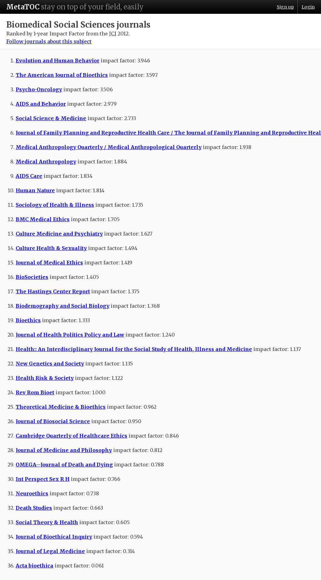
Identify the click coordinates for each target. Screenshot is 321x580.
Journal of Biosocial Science (53, 421)
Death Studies (34, 508)
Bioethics (28, 320)
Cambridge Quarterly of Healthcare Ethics (71, 436)
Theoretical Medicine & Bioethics (61, 407)
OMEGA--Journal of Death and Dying (64, 464)
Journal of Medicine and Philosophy (64, 450)
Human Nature (35, 190)
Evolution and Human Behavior (57, 60)
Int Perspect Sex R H (43, 479)
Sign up (285, 7)
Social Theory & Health (47, 522)
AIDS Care (29, 176)
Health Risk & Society (45, 378)
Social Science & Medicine (51, 118)
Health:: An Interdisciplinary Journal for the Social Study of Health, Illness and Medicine (134, 349)
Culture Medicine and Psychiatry (59, 234)
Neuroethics (32, 493)
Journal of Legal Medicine (50, 551)
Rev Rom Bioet (35, 392)
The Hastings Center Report (53, 291)
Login (308, 7)
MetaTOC (22, 7)
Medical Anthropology (46, 161)
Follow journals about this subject (49, 41)
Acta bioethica (34, 565)
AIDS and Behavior (41, 104)
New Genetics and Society (50, 363)
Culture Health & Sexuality (51, 248)
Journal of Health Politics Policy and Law (70, 335)
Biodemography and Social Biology (62, 306)
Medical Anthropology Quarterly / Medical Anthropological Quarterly (109, 147)
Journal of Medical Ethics (49, 262)
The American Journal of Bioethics (62, 75)
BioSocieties (32, 277)
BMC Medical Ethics (43, 219)
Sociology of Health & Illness (55, 205)
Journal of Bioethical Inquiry (54, 537)
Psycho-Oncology (39, 89)
